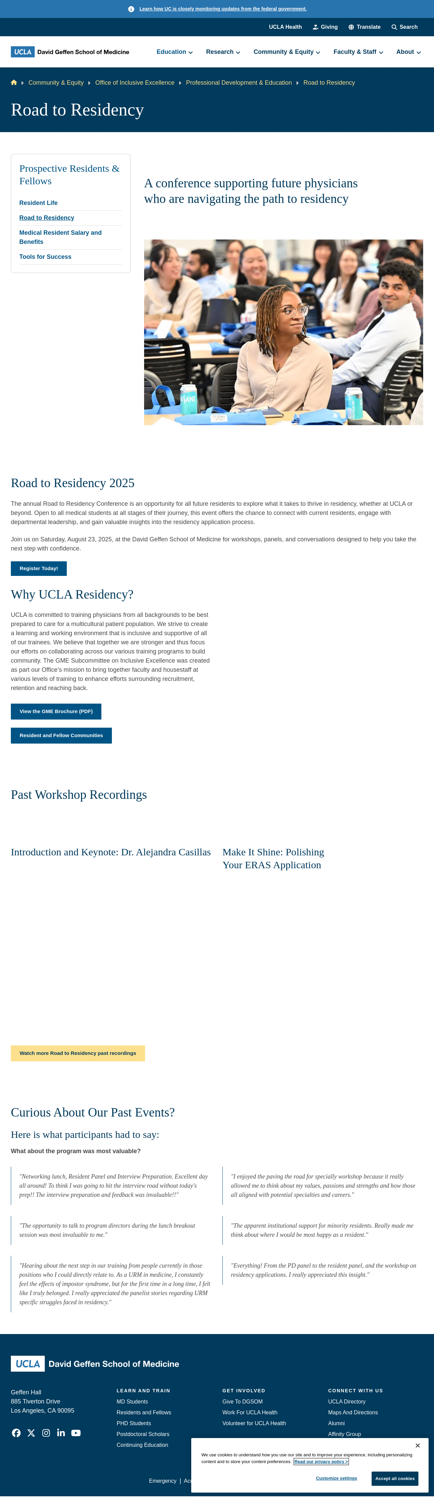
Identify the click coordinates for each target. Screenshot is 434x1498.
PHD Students (134, 1425)
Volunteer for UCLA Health (254, 1425)
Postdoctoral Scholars (143, 1436)
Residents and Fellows (144, 1414)
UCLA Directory (347, 1403)
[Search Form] (404, 27)
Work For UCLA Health (249, 1414)
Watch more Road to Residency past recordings (81, 1055)
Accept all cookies (395, 1478)
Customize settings (336, 1478)
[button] (364, 27)
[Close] (417, 1445)
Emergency (163, 1482)
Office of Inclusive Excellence (135, 82)
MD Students (132, 1403)
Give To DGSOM (242, 1403)
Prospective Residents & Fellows (69, 175)
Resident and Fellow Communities (64, 737)
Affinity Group (344, 1436)
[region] (310, 1465)
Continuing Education (142, 1447)
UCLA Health (285, 27)
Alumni (336, 1425)
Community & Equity (56, 82)
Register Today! (40, 568)
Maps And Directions (353, 1414)
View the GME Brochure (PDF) (58, 712)
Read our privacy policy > (321, 1461)
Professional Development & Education (239, 82)
